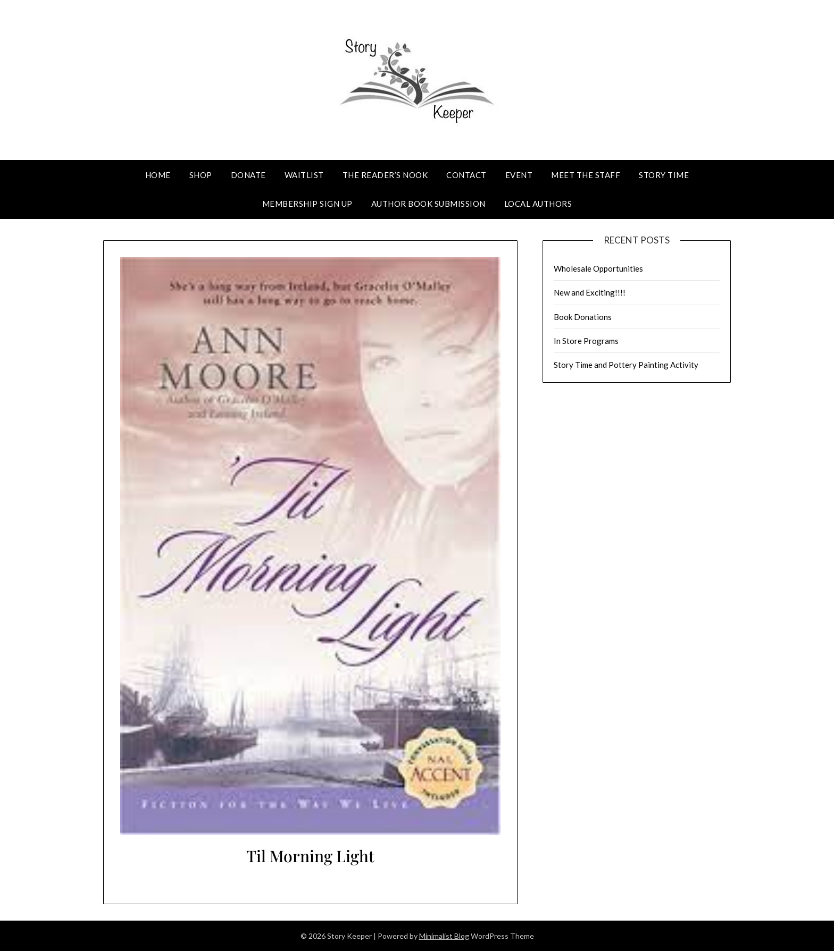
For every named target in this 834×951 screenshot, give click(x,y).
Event (519, 175)
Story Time (664, 175)
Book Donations (583, 317)
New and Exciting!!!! (590, 292)
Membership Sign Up (307, 203)
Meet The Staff (585, 175)
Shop (200, 175)
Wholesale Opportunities (598, 268)
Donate (248, 175)
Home (158, 175)
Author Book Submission (428, 203)
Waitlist (304, 175)
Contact (466, 175)
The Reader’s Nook (385, 175)
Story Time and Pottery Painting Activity (626, 364)
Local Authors (538, 203)
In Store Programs (586, 341)
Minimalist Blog (444, 935)
